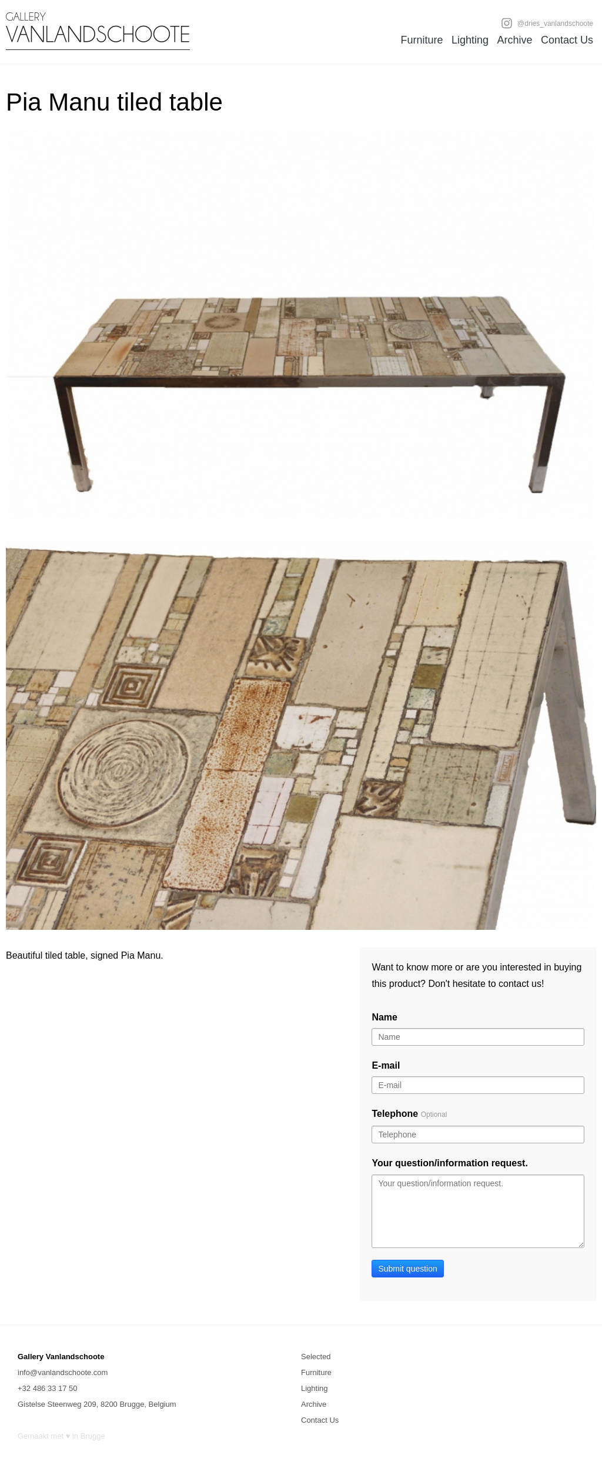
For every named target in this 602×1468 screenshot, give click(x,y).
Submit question (407, 1268)
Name (384, 1017)
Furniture (421, 40)
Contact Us (567, 40)
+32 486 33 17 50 (48, 1388)
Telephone (409, 1114)
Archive (514, 40)
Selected (316, 1356)
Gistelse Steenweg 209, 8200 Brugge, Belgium (97, 1404)
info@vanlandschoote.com (63, 1372)
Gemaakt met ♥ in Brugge (61, 1436)
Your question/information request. (450, 1163)
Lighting (470, 40)
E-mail (386, 1065)
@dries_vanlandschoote (547, 23)
